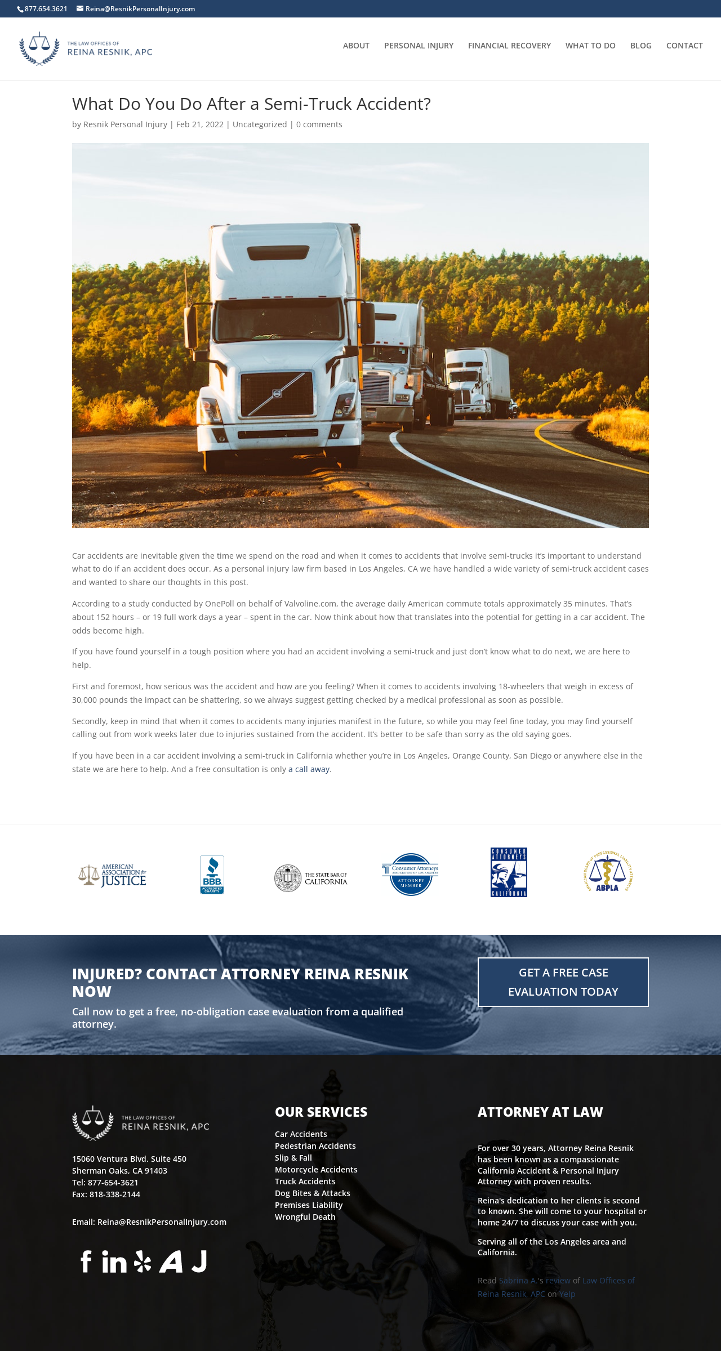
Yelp (567, 1293)
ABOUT (356, 52)
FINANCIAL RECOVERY (509, 52)
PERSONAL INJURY (418, 52)
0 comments (319, 124)
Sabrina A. (518, 1280)
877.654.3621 (46, 9)
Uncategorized (260, 124)
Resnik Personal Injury (125, 124)
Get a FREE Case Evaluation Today (563, 982)
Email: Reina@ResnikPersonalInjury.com (149, 1221)
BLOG (641, 52)
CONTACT (684, 52)
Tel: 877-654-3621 (105, 1182)
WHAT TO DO (591, 52)
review (558, 1280)
